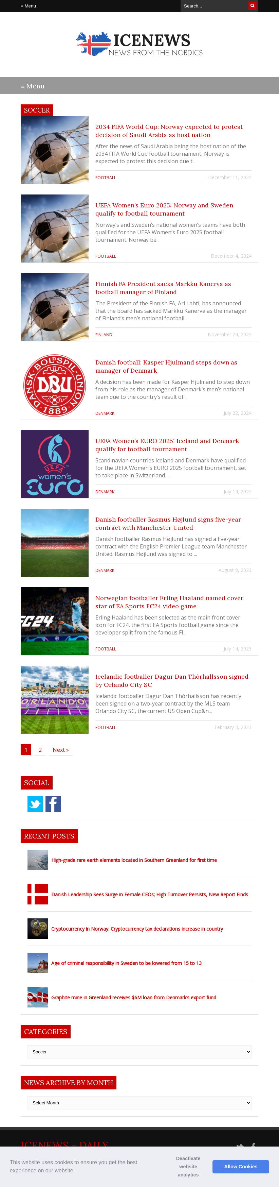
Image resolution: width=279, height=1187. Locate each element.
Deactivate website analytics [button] (188, 1166)
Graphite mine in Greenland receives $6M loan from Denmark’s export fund (133, 997)
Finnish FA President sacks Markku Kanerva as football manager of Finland (163, 288)
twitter (35, 804)
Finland (103, 335)
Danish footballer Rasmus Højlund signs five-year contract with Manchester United (168, 523)
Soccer (37, 110)
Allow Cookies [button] (241, 1166)
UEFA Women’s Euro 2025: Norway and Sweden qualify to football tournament (164, 209)
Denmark (104, 413)
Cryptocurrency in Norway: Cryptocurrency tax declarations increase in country (137, 929)
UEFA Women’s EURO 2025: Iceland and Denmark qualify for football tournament (167, 445)
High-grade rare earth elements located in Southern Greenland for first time (134, 860)
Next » (61, 749)
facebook (53, 804)
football (105, 178)
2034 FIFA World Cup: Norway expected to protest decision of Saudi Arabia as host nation (169, 131)
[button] (77, 1171)
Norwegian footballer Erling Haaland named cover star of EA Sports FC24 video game (169, 602)
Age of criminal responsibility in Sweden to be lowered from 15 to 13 (126, 963)
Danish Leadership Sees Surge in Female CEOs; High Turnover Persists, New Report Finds (149, 894)
